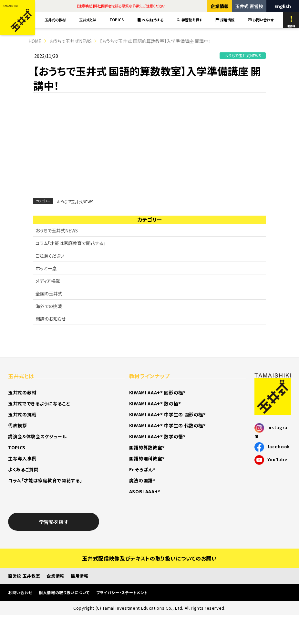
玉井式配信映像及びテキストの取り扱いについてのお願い (149, 558)
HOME (34, 41)
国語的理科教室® (147, 458)
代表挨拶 (17, 425)
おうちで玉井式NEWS (70, 41)
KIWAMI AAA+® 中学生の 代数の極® (167, 425)
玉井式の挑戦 (22, 414)
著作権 (291, 21)
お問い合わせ (260, 19)
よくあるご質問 (23, 469)
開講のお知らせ (51, 318)
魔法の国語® (142, 480)
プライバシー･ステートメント (122, 592)
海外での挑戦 (49, 306)
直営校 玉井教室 (24, 576)
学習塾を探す (189, 19)
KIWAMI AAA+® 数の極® (155, 403)
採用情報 (225, 19)
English (282, 6)
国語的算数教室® (147, 447)
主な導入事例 (22, 458)
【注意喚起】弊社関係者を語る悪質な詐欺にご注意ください (121, 5)
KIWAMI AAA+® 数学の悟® (157, 436)
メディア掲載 (48, 281)
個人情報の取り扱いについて (64, 592)
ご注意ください (50, 255)
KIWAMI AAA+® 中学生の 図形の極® (167, 414)
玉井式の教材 (55, 19)
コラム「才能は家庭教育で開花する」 (71, 243)
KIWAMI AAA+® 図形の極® (157, 392)
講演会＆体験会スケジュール (37, 436)
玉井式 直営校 (249, 6)
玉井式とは (87, 19)
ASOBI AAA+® (144, 491)
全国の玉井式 (49, 293)
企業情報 (220, 6)
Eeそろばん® (142, 469)
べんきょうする (150, 19)
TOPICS (116, 19)
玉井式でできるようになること (39, 403)
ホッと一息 (46, 268)
